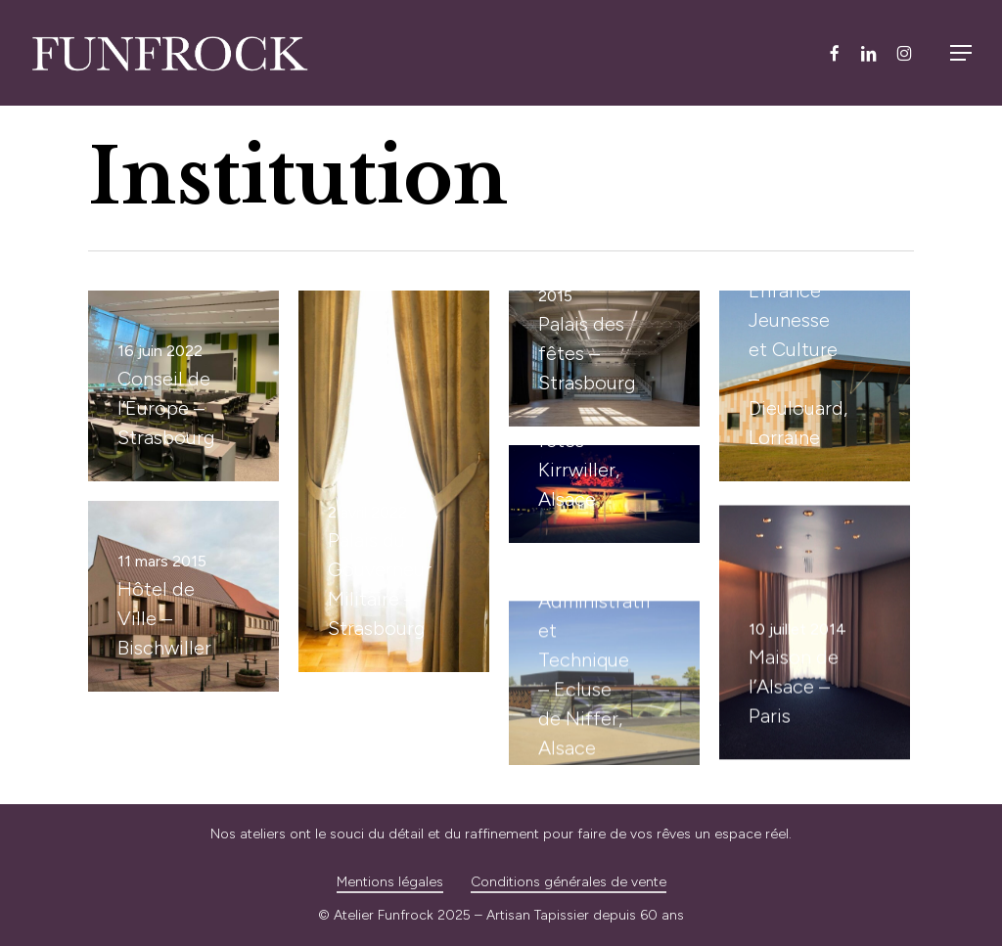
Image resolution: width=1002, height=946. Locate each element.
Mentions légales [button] (390, 882)
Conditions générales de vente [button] (568, 882)
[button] (961, 53)
